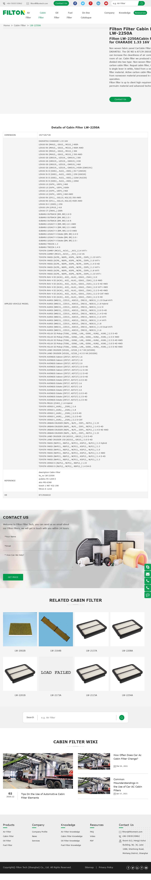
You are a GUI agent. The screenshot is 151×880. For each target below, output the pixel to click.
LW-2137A (91, 650)
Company (109, 13)
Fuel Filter (7, 845)
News (34, 836)
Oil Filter (7, 840)
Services (36, 840)
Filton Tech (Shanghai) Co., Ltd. (33, 867)
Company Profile (39, 831)
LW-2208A (127, 650)
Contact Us (61, 3)
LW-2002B (20, 650)
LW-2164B (55, 650)
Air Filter (7, 831)
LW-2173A (55, 695)
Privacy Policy (106, 867)
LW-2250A (35, 25)
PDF (92, 840)
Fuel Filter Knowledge (71, 845)
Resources (140, 13)
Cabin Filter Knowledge (71, 836)
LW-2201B (20, 695)
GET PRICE (13, 577)
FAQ (92, 831)
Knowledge (124, 13)
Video (92, 836)
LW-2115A (91, 695)
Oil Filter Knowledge (70, 840)
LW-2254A (127, 695)
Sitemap (89, 867)
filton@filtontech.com (39, 3)
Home (7, 25)
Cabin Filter (20, 25)
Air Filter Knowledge (70, 831)
